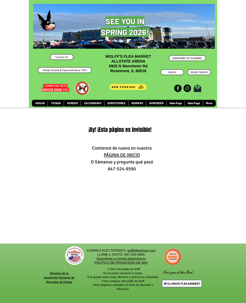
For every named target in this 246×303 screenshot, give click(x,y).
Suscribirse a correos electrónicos (120, 258)
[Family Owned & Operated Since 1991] (65, 70)
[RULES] (172, 72)
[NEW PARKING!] (128, 87)
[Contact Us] (61, 57)
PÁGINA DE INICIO (122, 155)
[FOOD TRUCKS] (199, 72)
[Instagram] (187, 88)
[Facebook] (178, 88)
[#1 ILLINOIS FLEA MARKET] (182, 283)
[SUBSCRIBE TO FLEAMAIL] (187, 58)
